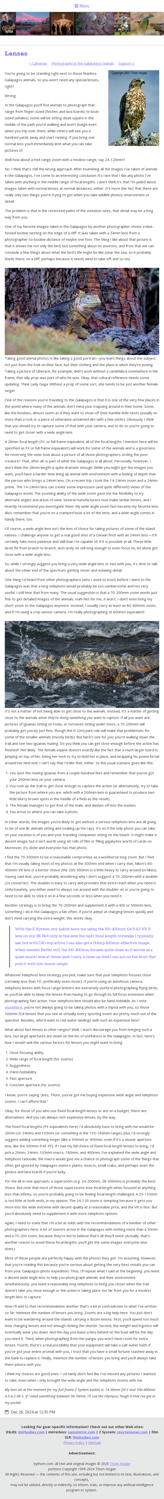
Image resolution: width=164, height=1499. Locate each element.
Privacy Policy (73, 1442)
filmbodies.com (86, 1437)
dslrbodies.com (31, 1432)
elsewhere (13, 1007)
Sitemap (94, 1442)
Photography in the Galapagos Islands (82, 63)
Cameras (38, 63)
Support (127, 63)
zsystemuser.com (132, 1432)
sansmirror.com (81, 1432)
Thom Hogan (120, 1463)
